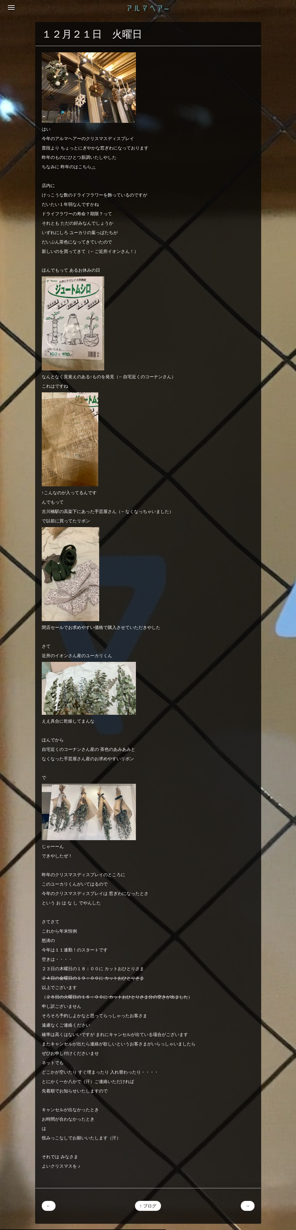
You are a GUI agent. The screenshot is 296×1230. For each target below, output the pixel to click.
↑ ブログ (148, 1206)
